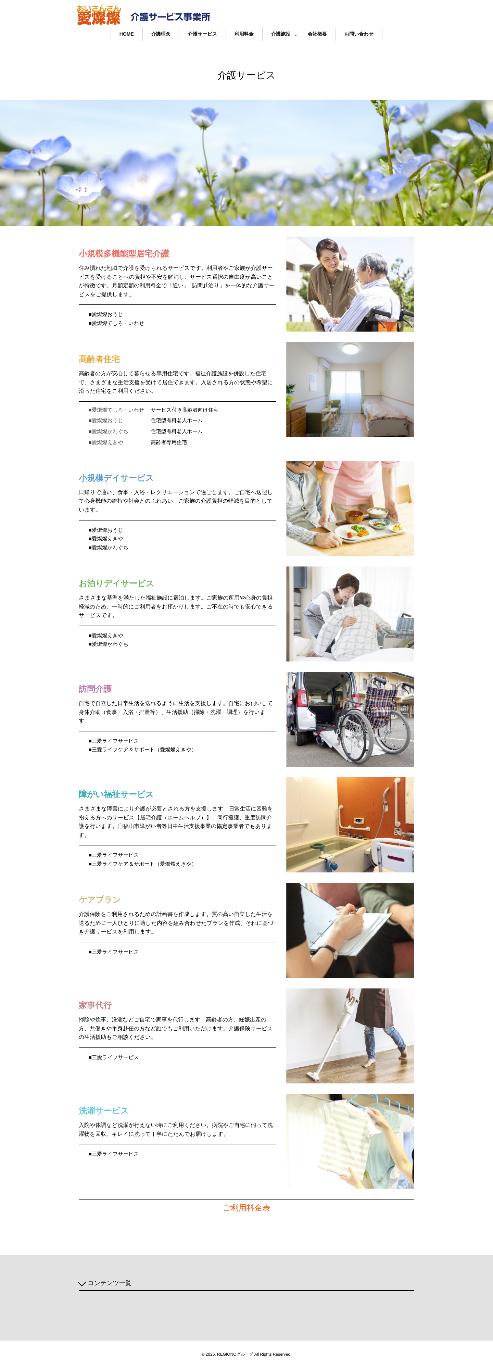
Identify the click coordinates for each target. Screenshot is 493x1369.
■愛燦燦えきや (107, 540)
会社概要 (317, 34)
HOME (126, 34)
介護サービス (202, 34)
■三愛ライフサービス (115, 742)
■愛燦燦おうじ (107, 314)
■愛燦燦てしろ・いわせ (118, 323)
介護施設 (280, 34)
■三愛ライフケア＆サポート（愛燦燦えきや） (146, 751)
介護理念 (160, 34)
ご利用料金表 (246, 1209)
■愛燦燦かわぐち (110, 549)
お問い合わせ (359, 34)
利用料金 (244, 34)
